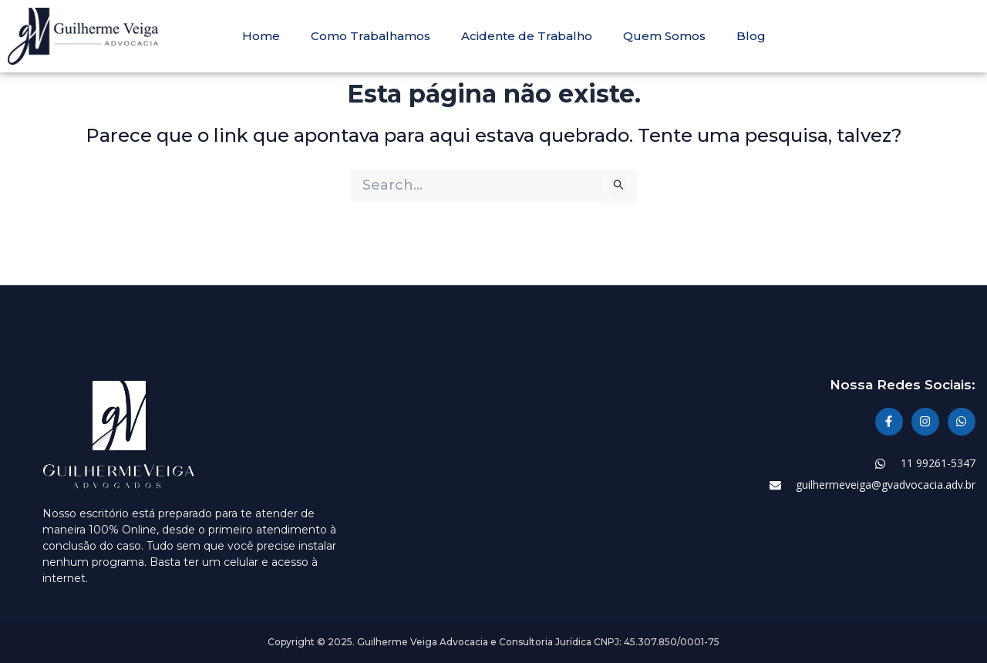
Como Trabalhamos (370, 36)
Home (261, 36)
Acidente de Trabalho (526, 36)
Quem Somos (664, 36)
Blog (751, 36)
